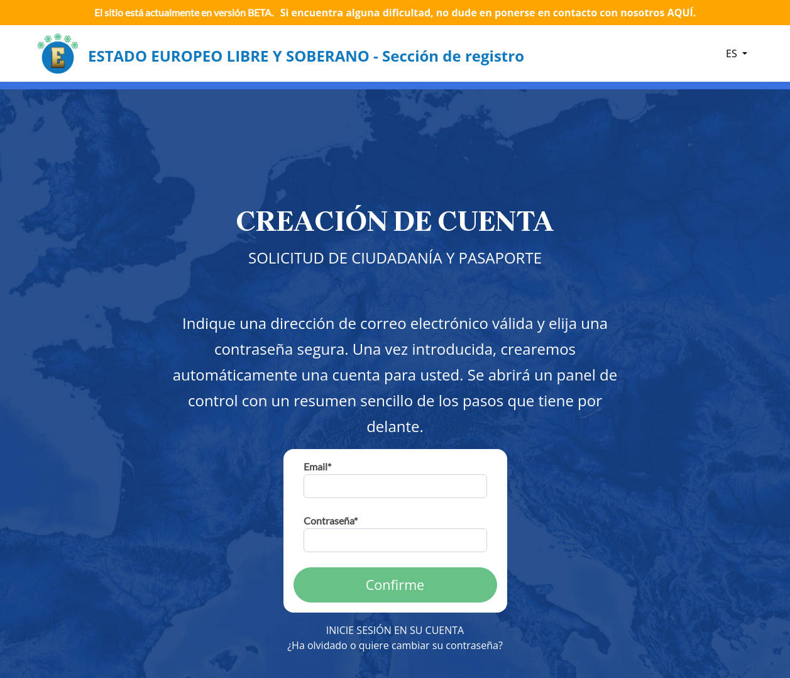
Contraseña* (331, 520)
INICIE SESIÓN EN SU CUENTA (395, 630)
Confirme (395, 584)
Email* (317, 466)
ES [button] (733, 53)
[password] (395, 540)
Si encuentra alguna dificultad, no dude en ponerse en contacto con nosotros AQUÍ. (488, 12)
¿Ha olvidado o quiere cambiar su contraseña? (395, 645)
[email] (395, 486)
